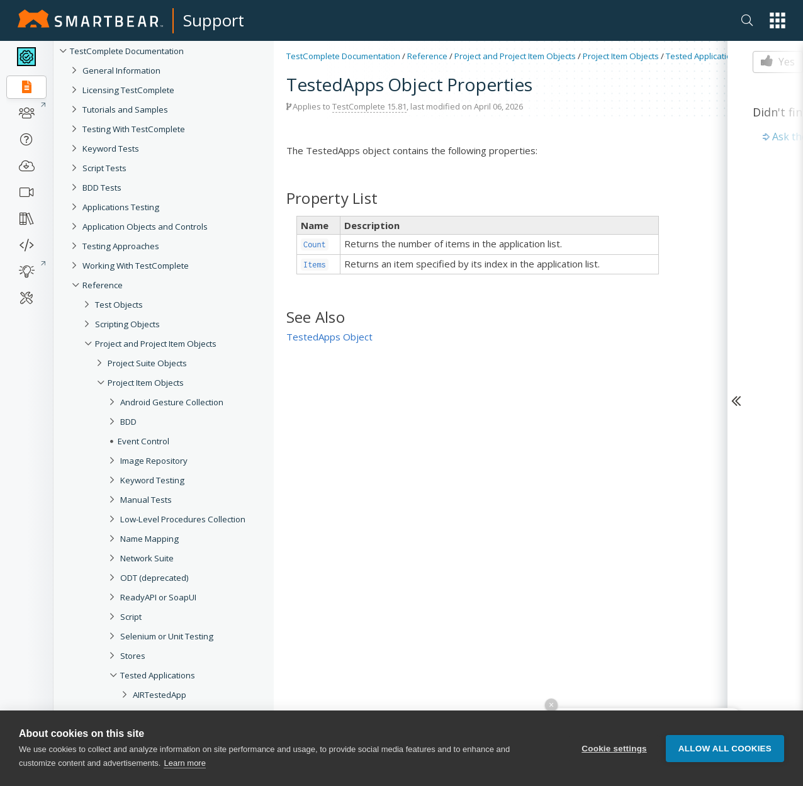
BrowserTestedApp (169, 733)
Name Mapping (149, 538)
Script (131, 616)
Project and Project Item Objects (155, 343)
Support (213, 20)
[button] (777, 20)
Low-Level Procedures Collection (182, 519)
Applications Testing (120, 207)
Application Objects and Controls (145, 226)
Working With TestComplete (135, 265)
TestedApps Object (329, 336)
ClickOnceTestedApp (173, 753)
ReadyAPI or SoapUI (158, 597)
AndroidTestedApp (169, 714)
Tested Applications (157, 675)
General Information (121, 70)
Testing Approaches (120, 246)
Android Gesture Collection (171, 402)
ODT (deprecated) (154, 577)
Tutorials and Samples (125, 109)
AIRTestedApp (159, 694)
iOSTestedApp (160, 772)
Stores (132, 655)
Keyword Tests (110, 148)
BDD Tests (101, 187)
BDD (128, 421)
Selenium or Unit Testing (166, 636)
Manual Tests (146, 499)
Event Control (143, 441)
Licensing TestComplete (128, 90)
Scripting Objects (127, 324)
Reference (102, 285)
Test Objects (119, 304)
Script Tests (104, 168)
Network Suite (147, 558)
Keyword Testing (152, 480)
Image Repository (154, 460)
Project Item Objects (146, 382)
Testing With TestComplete (133, 129)
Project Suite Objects (147, 363)
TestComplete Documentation (127, 51)
